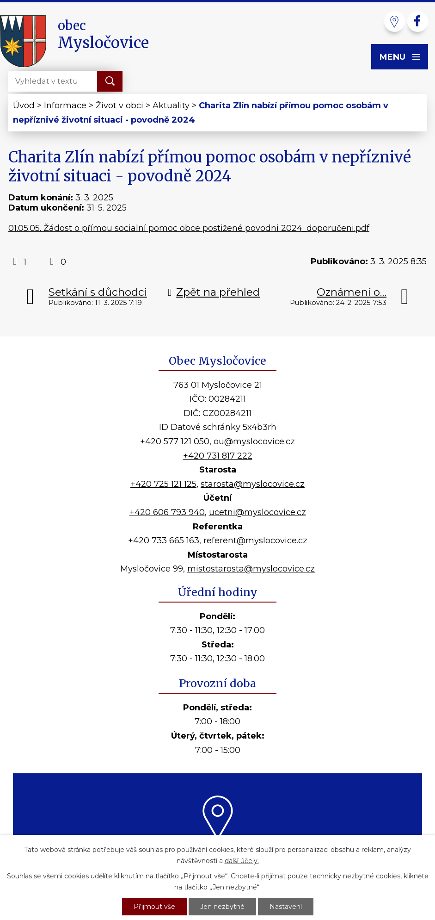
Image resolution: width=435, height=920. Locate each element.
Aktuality (171, 105)
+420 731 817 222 (217, 456)
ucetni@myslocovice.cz (257, 512)
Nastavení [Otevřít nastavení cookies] (286, 906)
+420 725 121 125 (163, 484)
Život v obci (119, 105)
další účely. (242, 861)
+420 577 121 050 (174, 441)
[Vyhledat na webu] (45, 81)
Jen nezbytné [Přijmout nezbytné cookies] (222, 906)
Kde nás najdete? (217, 851)
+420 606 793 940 (167, 512)
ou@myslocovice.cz (254, 441)
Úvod (24, 105)
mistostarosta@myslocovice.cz (251, 569)
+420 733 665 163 (163, 540)
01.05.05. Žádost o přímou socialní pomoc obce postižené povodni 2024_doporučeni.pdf (188, 228)
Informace (65, 105)
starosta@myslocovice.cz (253, 484)
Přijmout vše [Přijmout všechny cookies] (154, 906)
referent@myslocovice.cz (255, 540)
